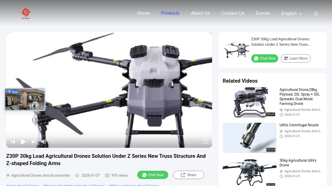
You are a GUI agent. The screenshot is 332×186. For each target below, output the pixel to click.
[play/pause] (23, 141)
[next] (33, 141)
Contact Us (232, 13)
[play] (109, 89)
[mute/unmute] (44, 141)
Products (170, 13)
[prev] (13, 141)
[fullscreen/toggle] (205, 141)
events (263, 13)
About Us (200, 13)
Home (143, 13)
